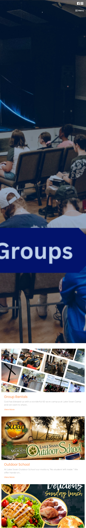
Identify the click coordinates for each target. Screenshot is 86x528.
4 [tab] (41, 345)
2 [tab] (32, 345)
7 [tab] (53, 345)
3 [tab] (36, 345)
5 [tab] (45, 345)
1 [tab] (28, 345)
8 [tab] (57, 345)
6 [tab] (49, 345)
